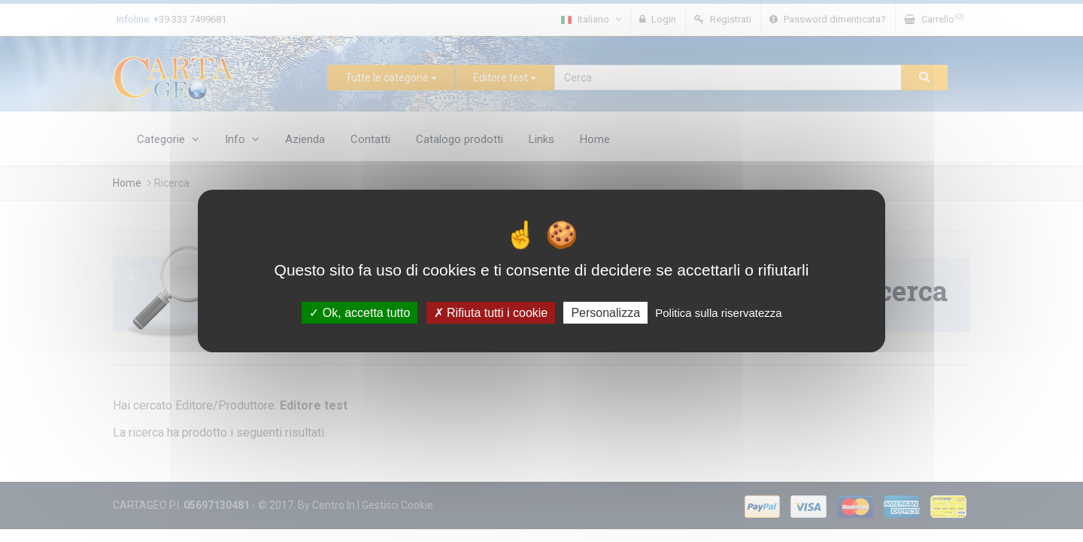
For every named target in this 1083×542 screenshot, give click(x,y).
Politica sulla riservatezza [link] (718, 312)
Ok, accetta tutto (359, 312)
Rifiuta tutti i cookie (491, 312)
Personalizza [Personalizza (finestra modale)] (605, 312)
